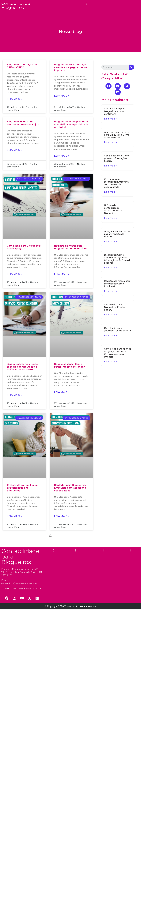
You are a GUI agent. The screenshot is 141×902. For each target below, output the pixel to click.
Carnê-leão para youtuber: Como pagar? (117, 329)
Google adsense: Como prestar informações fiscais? (117, 158)
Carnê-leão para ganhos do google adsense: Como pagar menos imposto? (117, 353)
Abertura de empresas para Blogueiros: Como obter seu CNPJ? (116, 135)
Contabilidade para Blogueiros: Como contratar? (114, 111)
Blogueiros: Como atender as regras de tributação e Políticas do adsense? (23, 367)
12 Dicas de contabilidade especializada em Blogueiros (22, 488)
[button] (86, 3)
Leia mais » (14, 99)
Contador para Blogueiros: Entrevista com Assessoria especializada (70, 488)
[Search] (131, 67)
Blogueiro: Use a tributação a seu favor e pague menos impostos (70, 67)
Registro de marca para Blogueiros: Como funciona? (71, 247)
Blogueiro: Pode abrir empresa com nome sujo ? (23, 123)
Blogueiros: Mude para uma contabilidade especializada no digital (71, 124)
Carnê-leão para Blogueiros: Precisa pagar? (23, 247)
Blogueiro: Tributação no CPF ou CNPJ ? (22, 66)
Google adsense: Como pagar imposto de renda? (69, 365)
